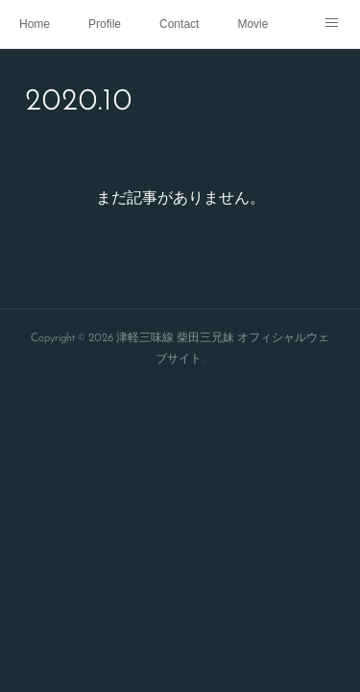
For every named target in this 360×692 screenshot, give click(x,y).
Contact (179, 24)
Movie (252, 24)
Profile (104, 24)
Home (34, 24)
